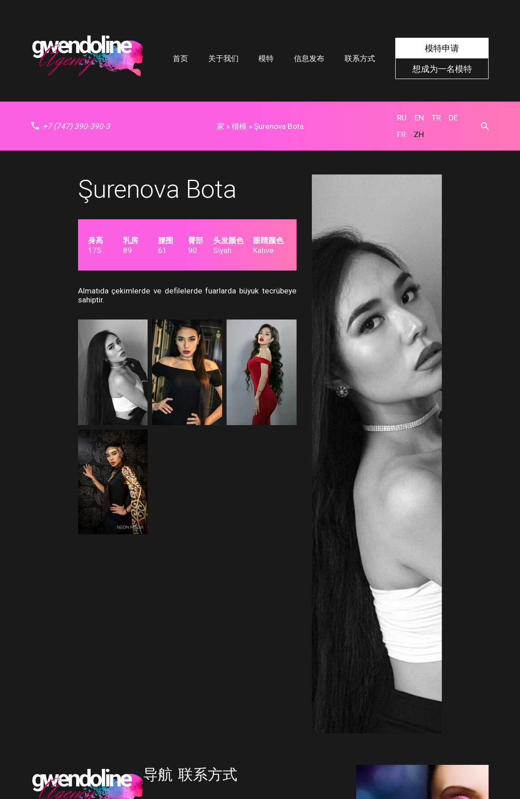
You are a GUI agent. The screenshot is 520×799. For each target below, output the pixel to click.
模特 (266, 58)
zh (419, 134)
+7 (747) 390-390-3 (70, 126)
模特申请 (442, 48)
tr (436, 117)
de (453, 117)
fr (401, 134)
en (419, 117)
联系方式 (360, 58)
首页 (180, 58)
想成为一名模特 (442, 68)
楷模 (239, 126)
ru (401, 117)
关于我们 (223, 58)
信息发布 (309, 58)
